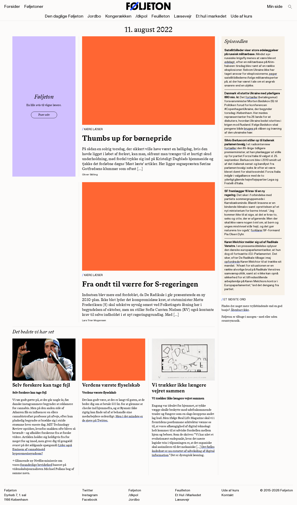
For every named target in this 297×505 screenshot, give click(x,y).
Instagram (90, 495)
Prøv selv (44, 115)
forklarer (257, 230)
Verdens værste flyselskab (111, 385)
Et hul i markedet (211, 16)
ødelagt (229, 62)
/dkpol (141, 16)
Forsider (12, 6)
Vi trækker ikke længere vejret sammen (179, 388)
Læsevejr (183, 16)
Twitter (87, 490)
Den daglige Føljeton (64, 16)
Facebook (89, 499)
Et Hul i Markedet (188, 495)
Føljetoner (33, 6)
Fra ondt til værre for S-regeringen (140, 284)
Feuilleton (160, 16)
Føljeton (134, 490)
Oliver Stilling (90, 174)
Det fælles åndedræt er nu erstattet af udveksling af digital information (183, 451)
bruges (248, 129)
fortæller (251, 97)
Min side (275, 6)
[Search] (290, 7)
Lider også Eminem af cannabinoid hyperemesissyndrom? (42, 449)
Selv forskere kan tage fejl (41, 385)
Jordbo (94, 16)
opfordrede (232, 262)
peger (273, 74)
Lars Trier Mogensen (94, 320)
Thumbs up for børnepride (127, 138)
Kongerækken (118, 16)
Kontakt (227, 495)
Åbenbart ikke (240, 310)
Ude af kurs (241, 16)
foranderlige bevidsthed (36, 465)
